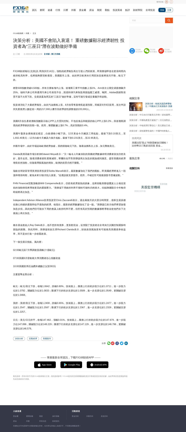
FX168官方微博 (167, 51)
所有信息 (42, 421)
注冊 (169, 10)
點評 (127, 10)
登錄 (162, 10)
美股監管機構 (152, 189)
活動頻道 (76, 411)
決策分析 (19, 338)
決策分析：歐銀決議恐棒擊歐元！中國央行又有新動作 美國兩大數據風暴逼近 (158, 106)
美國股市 (47, 338)
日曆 (65, 10)
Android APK (100, 364)
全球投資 (150, 10)
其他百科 (104, 416)
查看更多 (169, 168)
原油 (91, 10)
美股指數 (163, 183)
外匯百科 (89, 416)
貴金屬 (82, 10)
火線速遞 (17, 411)
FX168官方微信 (153, 51)
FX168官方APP (138, 51)
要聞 (42, 10)
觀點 (107, 10)
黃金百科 (75, 416)
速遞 (50, 10)
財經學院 (137, 10)
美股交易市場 (139, 190)
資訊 (34, 10)
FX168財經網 (18, 33)
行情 (58, 10)
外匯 (73, 10)
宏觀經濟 (33, 338)
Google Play (74, 364)
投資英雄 (117, 10)
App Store (47, 364)
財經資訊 (55, 421)
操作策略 (55, 416)
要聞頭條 (29, 416)
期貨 (99, 10)
